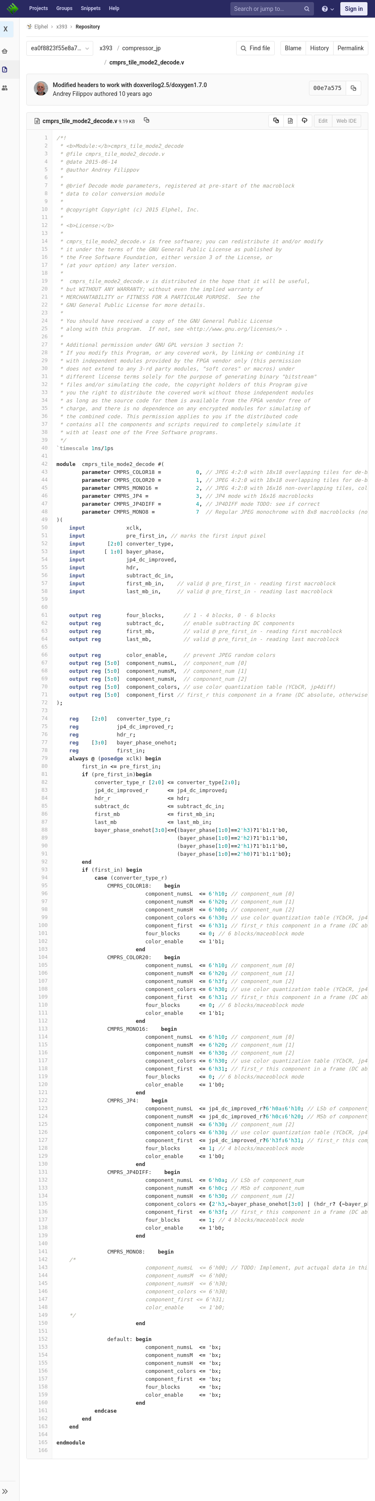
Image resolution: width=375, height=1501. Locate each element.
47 (40, 503)
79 (40, 758)
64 (40, 639)
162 (40, 1418)
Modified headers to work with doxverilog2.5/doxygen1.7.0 (131, 85)
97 (40, 901)
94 (40, 877)
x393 (107, 48)
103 (40, 949)
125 (40, 1124)
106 (40, 973)
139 (40, 1235)
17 (40, 265)
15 (40, 249)
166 (40, 1450)
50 (40, 527)
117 (40, 1060)
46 (40, 495)
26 (40, 336)
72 (40, 702)
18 (40, 273)
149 (40, 1315)
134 (40, 1195)
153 (40, 1347)
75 (40, 726)
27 (40, 344)
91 (40, 853)
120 (40, 1084)
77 (40, 742)
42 (40, 464)
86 (40, 814)
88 (40, 829)
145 (40, 1283)
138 (40, 1227)
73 (40, 710)
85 (40, 806)
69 (40, 678)
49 (40, 519)
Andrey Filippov (74, 93)
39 (40, 440)
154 (40, 1355)
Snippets (90, 8)
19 (40, 281)
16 (40, 257)
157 (40, 1378)
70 (40, 686)
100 (40, 925)
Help (114, 8)
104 (40, 957)
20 (40, 289)
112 (40, 1020)
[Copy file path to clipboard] (147, 121)
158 (40, 1386)
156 (40, 1370)
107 (40, 981)
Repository (89, 27)
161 (40, 1410)
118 (40, 1068)
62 (40, 623)
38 (40, 432)
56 (40, 575)
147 (40, 1299)
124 (40, 1116)
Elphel (38, 26)
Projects (38, 8)
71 (40, 694)
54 (40, 559)
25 (40, 328)
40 (40, 448)
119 (40, 1076)
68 (40, 670)
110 (40, 1005)
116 (40, 1052)
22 (40, 304)
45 (40, 487)
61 (40, 615)
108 (40, 989)
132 (40, 1180)
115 (40, 1044)
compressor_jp (142, 48)
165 (40, 1442)
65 (40, 647)
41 (40, 456)
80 (40, 766)
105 (40, 965)
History (319, 48)
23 (40, 312)
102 (40, 941)
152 (40, 1339)
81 (40, 774)
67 (40, 662)
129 (40, 1156)
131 (40, 1172)
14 (40, 241)
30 (40, 368)
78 (40, 750)
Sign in (354, 8)
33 (40, 392)
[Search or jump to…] (273, 9)
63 (40, 631)
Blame (293, 48)
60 (40, 607)
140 (40, 1243)
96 (40, 893)
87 (40, 822)
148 (40, 1307)
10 (40, 209)
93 (40, 869)
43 (40, 472)
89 (40, 837)
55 (40, 567)
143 (40, 1267)
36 (40, 416)
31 (40, 376)
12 (40, 225)
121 (40, 1092)
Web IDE (347, 121)
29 (40, 360)
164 (40, 1434)
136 (40, 1211)
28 (40, 352)
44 (40, 479)
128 (40, 1148)
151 (40, 1331)
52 (40, 543)
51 (40, 535)
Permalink (351, 48)
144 (40, 1275)
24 (40, 320)
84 (40, 798)
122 (40, 1100)
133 (40, 1187)
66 (40, 654)
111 (40, 1012)
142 (40, 1259)
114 (40, 1036)
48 (40, 511)
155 (40, 1362)
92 (40, 861)
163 (40, 1426)
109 (40, 997)
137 (40, 1219)
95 (40, 885)
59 (40, 599)
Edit (323, 121)
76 (40, 734)
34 (40, 400)
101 (40, 933)
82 (40, 782)
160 (40, 1402)
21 (40, 297)
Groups (64, 8)
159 (40, 1394)
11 (40, 217)
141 (40, 1251)
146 (40, 1291)
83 (40, 790)
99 (40, 917)
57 (40, 583)
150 (40, 1323)
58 (40, 591)
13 (40, 233)
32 (40, 384)
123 (40, 1108)
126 (40, 1132)
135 (40, 1203)
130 (40, 1164)
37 (40, 424)
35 (40, 408)
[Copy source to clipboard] (276, 121)
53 (40, 551)
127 (40, 1140)
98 (40, 909)
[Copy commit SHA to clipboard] (353, 88)
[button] (10, 1491)
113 (40, 1028)
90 (40, 845)
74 (40, 718)
